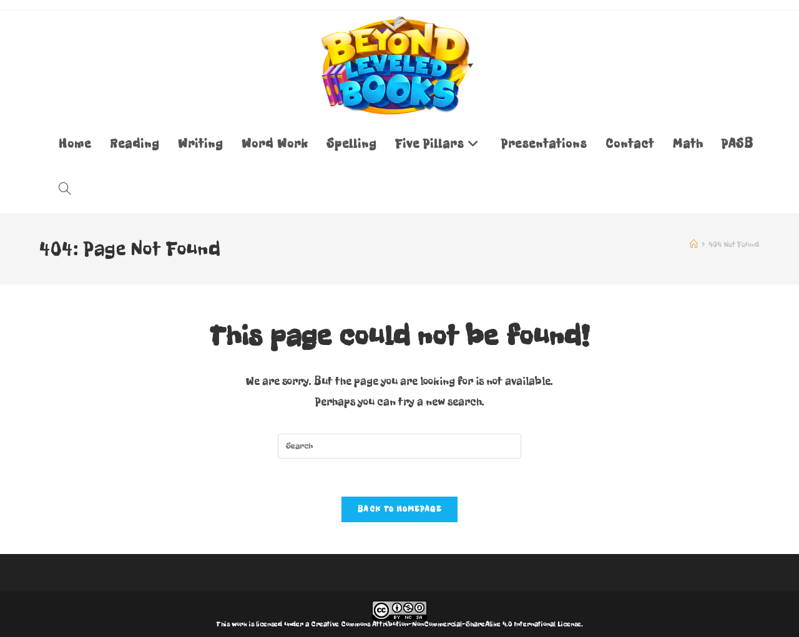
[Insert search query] (399, 446)
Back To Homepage (399, 509)
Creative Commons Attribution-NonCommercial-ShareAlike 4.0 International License (446, 624)
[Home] (694, 245)
